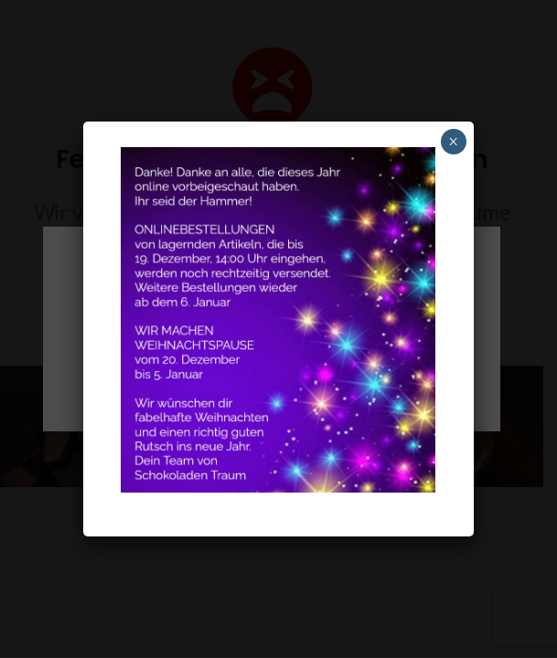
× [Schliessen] (453, 142)
